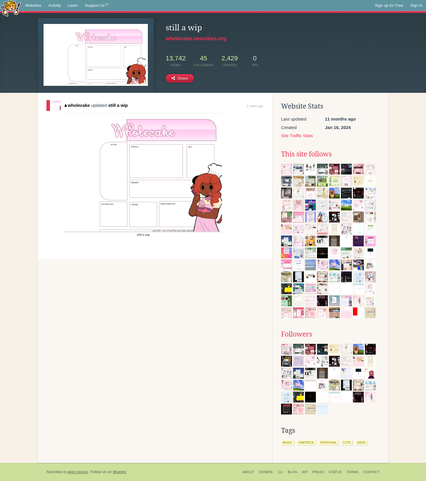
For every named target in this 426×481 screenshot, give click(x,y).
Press (318, 472)
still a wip (118, 105)
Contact (371, 472)
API (305, 472)
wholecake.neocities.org (196, 38)
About (248, 472)
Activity (54, 5)
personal (328, 442)
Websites (33, 5)
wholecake (77, 105)
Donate (266, 472)
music (287, 442)
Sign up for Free (389, 5)
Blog (292, 472)
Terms (353, 472)
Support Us (96, 5)
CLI (280, 472)
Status (335, 472)
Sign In (416, 5)
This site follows (306, 154)
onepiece (306, 442)
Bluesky (119, 472)
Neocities (54, 472)
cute (346, 442)
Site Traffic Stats (297, 135)
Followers (296, 334)
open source (77, 472)
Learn (73, 5)
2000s (361, 442)
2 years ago (255, 106)
